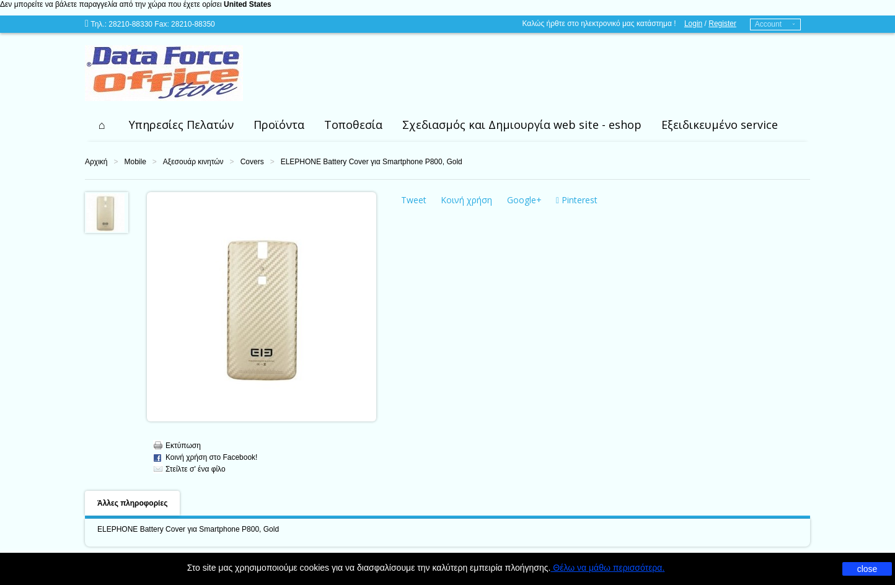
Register (722, 23)
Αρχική (96, 161)
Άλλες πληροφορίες (132, 503)
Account (768, 24)
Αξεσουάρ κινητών (193, 161)
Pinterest (576, 200)
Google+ (524, 200)
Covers (252, 161)
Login (693, 23)
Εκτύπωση (183, 445)
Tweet (413, 200)
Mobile (135, 161)
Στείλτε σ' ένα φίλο (195, 469)
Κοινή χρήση (466, 200)
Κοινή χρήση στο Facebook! (211, 457)
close (867, 569)
